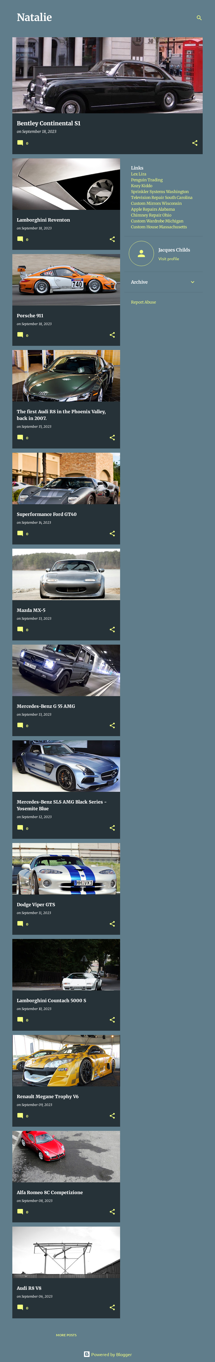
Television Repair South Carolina (162, 197)
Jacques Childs (174, 250)
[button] (194, 143)
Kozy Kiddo (141, 185)
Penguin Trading (147, 179)
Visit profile (168, 258)
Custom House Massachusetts (159, 226)
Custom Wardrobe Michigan (157, 221)
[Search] (199, 18)
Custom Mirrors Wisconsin (156, 203)
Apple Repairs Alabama (153, 209)
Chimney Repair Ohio (151, 215)
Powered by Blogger (107, 1354)
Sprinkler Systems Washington (160, 191)
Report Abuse (143, 302)
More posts (66, 1335)
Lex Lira (138, 174)
